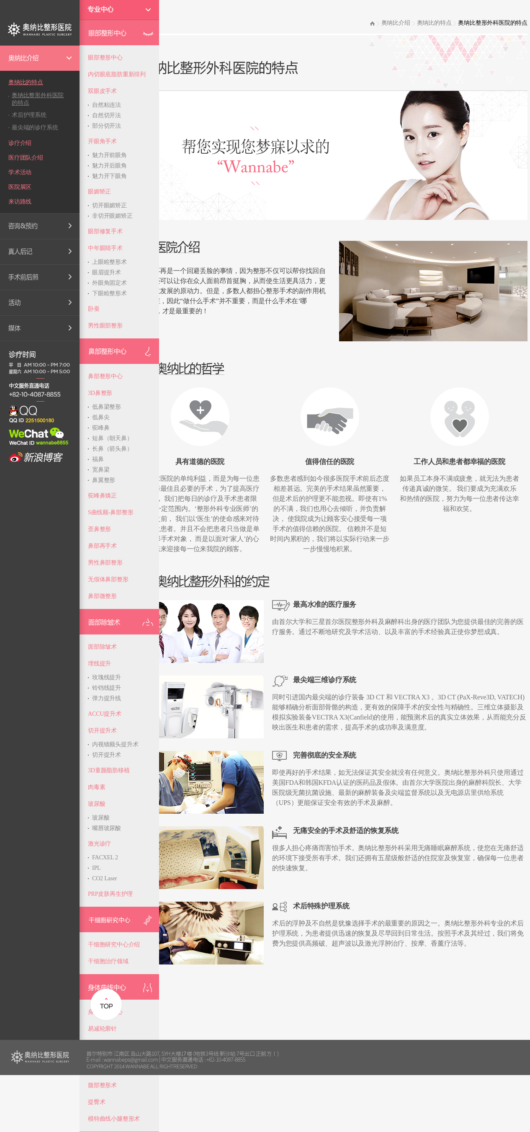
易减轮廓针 (102, 1029)
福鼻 (98, 459)
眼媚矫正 (99, 191)
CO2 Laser (104, 878)
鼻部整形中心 (105, 376)
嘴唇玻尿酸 (106, 828)
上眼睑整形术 (109, 262)
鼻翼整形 (103, 480)
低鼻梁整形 (106, 407)
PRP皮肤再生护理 (110, 894)
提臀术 (96, 1102)
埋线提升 (99, 663)
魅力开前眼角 (109, 155)
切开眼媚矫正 (109, 205)
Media (40, 328)
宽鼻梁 (100, 470)
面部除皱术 (102, 647)
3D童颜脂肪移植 (109, 770)
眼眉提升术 (106, 272)
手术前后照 (40, 277)
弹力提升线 (106, 698)
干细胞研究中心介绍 (114, 944)
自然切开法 (106, 115)
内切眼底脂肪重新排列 (117, 74)
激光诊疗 (99, 844)
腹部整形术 (102, 1085)
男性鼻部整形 (105, 563)
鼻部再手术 (102, 546)
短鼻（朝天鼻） (112, 438)
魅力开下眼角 (109, 176)
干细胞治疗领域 (108, 961)
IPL (96, 868)
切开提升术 (102, 730)
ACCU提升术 (104, 714)
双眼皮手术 (102, 91)
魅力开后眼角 (109, 165)
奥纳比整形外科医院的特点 (38, 99)
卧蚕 (94, 309)
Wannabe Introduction (40, 58)
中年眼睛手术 (105, 248)
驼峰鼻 (100, 428)
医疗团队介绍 (25, 158)
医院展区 (19, 187)
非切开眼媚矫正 (112, 216)
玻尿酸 (96, 804)
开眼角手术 (102, 141)
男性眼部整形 (105, 325)
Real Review (40, 251)
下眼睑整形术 (109, 293)
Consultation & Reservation (40, 226)
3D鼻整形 (100, 393)
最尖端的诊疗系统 (35, 127)
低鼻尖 (100, 417)
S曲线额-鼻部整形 (111, 512)
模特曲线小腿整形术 (114, 1119)
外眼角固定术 (109, 283)
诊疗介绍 (19, 143)
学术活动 (19, 172)
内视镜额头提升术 (115, 744)
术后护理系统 (29, 115)
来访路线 (19, 202)
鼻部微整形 (102, 596)
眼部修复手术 (105, 231)
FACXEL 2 (105, 857)
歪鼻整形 (99, 529)
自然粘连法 (106, 105)
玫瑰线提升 (106, 677)
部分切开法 (106, 126)
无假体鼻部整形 (108, 579)
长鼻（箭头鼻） (112, 449)
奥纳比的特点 (25, 82)
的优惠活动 (40, 302)
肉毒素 (96, 787)
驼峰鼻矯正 (102, 496)
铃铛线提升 (106, 688)
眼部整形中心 (105, 57)
